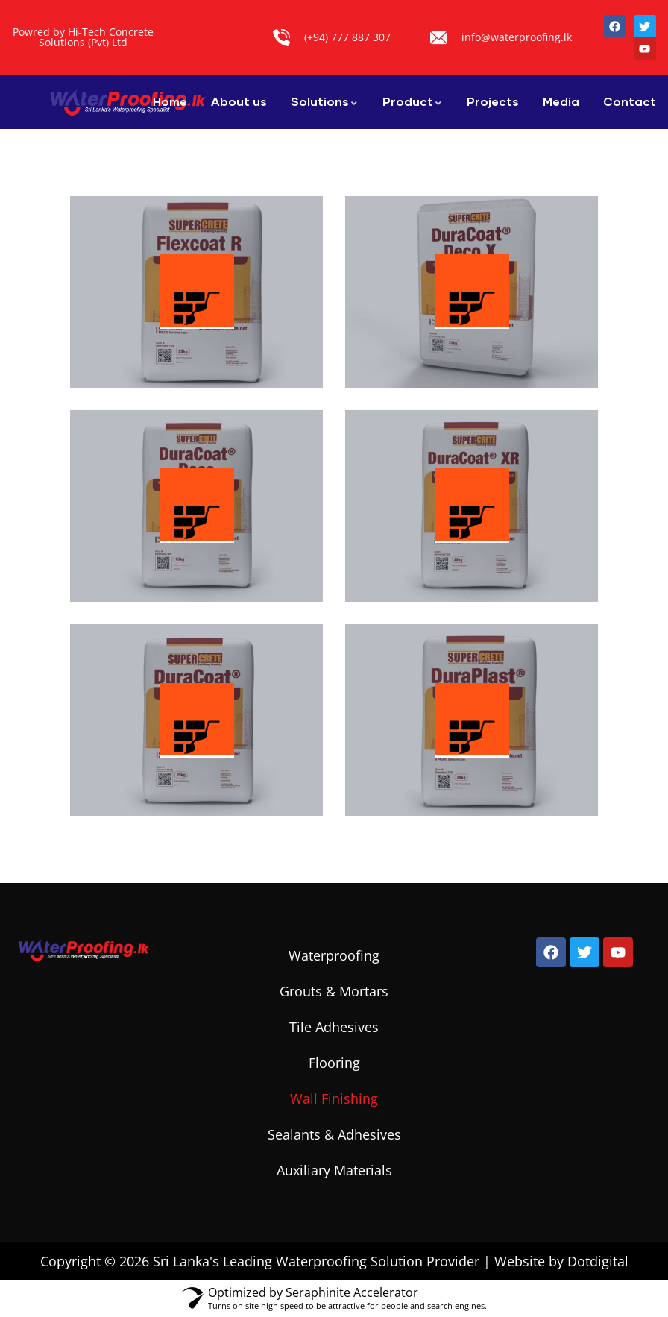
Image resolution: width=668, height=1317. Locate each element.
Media (561, 101)
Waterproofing (334, 955)
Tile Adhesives (334, 1027)
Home (170, 101)
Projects (493, 101)
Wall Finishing (334, 1098)
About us (239, 101)
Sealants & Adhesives (334, 1134)
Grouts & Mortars (334, 991)
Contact (629, 101)
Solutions (325, 101)
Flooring (334, 1063)
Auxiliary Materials (334, 1170)
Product (412, 101)
